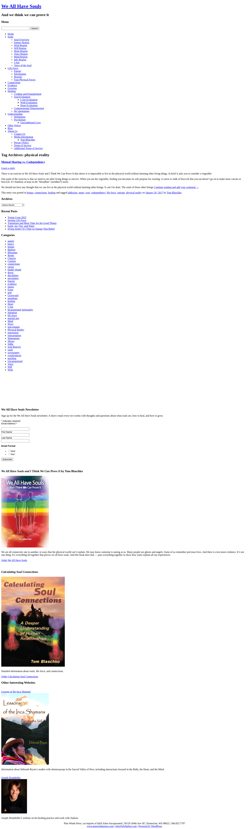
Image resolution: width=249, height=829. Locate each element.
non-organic (14, 327)
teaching (12, 358)
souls (10, 349)
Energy (17, 71)
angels (11, 241)
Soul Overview (21, 39)
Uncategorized (15, 361)
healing (52, 192)
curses (11, 266)
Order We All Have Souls (14, 560)
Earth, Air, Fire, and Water (21, 226)
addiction (72, 192)
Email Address (9, 423)
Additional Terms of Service (28, 148)
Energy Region (21, 42)
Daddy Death (14, 269)
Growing (12, 88)
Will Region (20, 48)
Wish (10, 369)
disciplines (13, 275)
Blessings (12, 252)
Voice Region (21, 54)
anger (81, 192)
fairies (11, 286)
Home (11, 34)
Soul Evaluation (22, 96)
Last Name (6, 438)
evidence (12, 284)
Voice (10, 364)
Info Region (20, 59)
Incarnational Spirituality (20, 309)
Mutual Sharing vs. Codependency (23, 162)
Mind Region (20, 56)
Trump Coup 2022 (17, 217)
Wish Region (20, 45)
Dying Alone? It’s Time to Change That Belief (31, 229)
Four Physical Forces (24, 79)
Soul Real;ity (14, 347)
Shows (11, 341)
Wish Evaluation (28, 102)
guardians (12, 298)
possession (13, 332)
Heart (10, 304)
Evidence (12, 85)
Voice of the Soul (22, 65)
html (13, 451)
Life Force (13, 68)
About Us (12, 131)
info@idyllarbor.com (126, 826)
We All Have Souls (21, 6)
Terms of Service (22, 145)
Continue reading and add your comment (176, 187)
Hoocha (18, 76)
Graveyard (13, 295)
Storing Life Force (17, 220)
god (9, 292)
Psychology (20, 119)
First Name (6, 432)
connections (41, 192)
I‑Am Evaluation (28, 99)
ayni (87, 192)
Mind (10, 321)
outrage (121, 192)
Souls (10, 36)
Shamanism (14, 338)
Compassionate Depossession (29, 108)
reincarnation (14, 335)
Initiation (12, 312)
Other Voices (14, 125)
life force (111, 192)
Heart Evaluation (29, 105)
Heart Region (21, 51)
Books (11, 255)
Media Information (23, 137)
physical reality (134, 192)
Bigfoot (11, 249)
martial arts (13, 318)
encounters (13, 278)
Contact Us (19, 134)
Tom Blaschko (27, 139)
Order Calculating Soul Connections (19, 676)
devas (10, 272)
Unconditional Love (30, 122)
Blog (10, 128)
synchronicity (14, 355)
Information (20, 74)
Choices (12, 258)
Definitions (19, 117)
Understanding (15, 114)
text (13, 454)
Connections (14, 82)
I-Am (17, 62)
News (10, 324)
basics (11, 244)
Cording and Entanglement (27, 94)
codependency (98, 192)
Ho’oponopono (21, 111)
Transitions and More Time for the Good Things (32, 223)
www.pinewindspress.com (100, 826)
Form (10, 289)
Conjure (12, 261)
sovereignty (14, 352)
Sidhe (10, 344)
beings (30, 192)
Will (10, 367)
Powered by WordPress (150, 826)
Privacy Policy (21, 142)
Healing (12, 91)
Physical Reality (16, 329)
